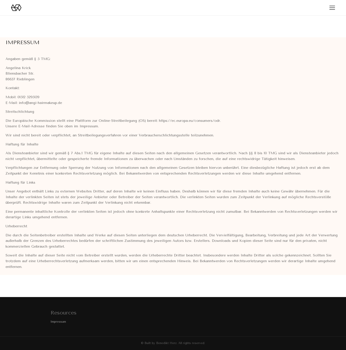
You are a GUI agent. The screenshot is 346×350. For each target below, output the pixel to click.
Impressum (58, 322)
